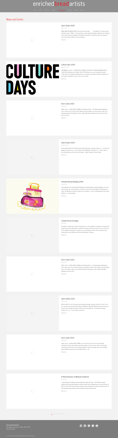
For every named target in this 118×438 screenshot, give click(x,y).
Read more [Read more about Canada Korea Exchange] (64, 235)
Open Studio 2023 (68, 298)
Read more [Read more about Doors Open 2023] (64, 352)
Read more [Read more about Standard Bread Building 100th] (64, 196)
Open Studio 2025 (68, 25)
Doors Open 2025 (67, 103)
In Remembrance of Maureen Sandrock (75, 376)
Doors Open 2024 (67, 259)
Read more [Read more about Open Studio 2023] (64, 313)
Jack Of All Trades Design (30, 435)
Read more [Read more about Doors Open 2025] (64, 118)
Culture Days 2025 (68, 64)
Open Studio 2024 (68, 142)
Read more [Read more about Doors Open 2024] (64, 274)
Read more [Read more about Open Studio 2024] (64, 155)
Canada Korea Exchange (69, 220)
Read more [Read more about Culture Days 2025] (64, 79)
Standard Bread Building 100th (72, 181)
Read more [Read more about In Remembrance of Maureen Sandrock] (64, 391)
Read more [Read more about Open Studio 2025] (64, 39)
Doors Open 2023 (67, 337)
